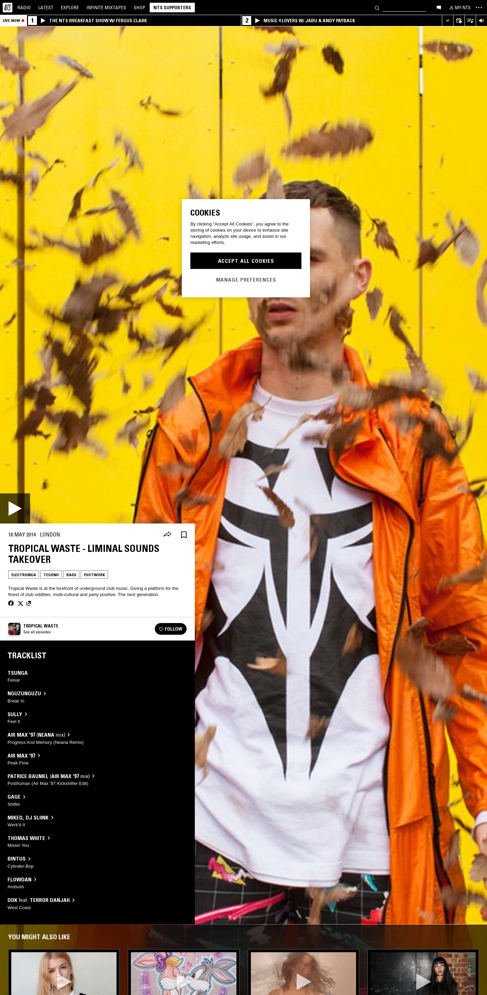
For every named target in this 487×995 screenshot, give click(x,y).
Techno (51, 574)
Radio (24, 7)
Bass (71, 574)
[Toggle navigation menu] (478, 7)
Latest (45, 7)
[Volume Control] (481, 20)
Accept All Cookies (246, 260)
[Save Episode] (184, 534)
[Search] (376, 7)
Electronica (23, 574)
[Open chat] (439, 7)
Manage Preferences (246, 279)
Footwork (94, 574)
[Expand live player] (447, 20)
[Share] (167, 535)
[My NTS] (459, 7)
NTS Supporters (172, 7)
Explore (70, 7)
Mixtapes (106, 7)
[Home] (7, 7)
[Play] (15, 508)
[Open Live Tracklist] (470, 20)
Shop (139, 7)
